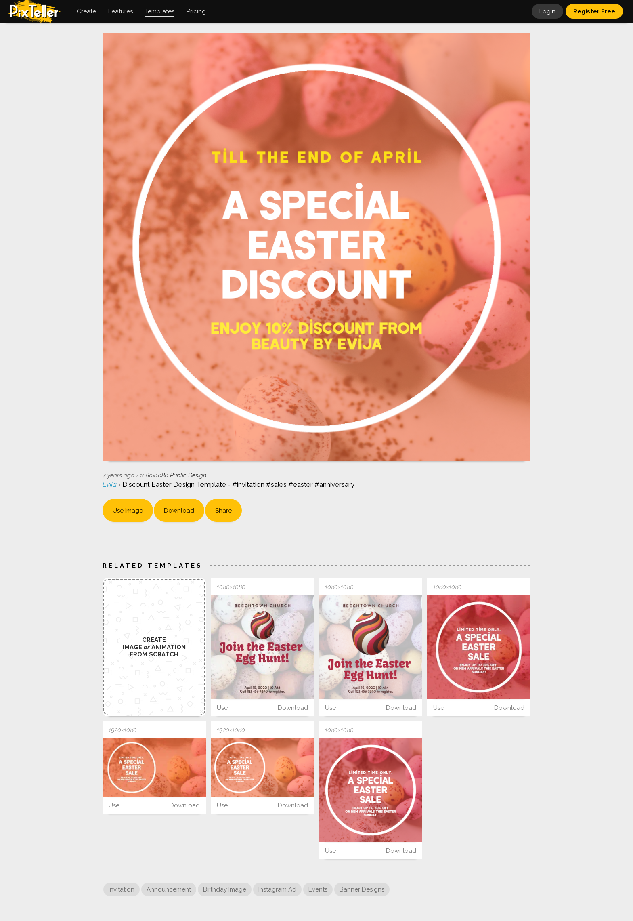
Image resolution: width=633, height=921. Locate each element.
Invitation (121, 889)
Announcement (169, 889)
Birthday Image (224, 889)
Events (317, 889)
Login (547, 11)
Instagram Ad (277, 889)
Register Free (594, 11)
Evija (110, 484)
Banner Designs (362, 889)
